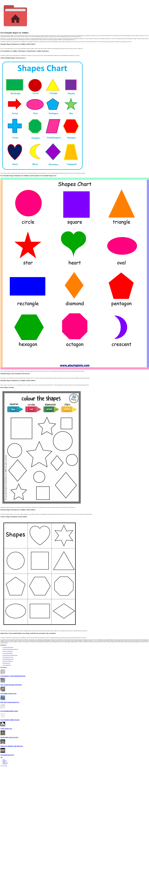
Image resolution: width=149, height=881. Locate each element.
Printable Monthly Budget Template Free (10, 649)
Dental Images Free (6, 663)
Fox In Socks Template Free (8, 647)
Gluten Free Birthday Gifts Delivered (11, 746)
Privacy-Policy (5, 762)
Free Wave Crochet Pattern (8, 651)
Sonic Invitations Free (7, 665)
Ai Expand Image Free (7, 755)
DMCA (4, 761)
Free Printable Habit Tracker (9, 711)
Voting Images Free (6, 728)
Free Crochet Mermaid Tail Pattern (11, 684)
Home (4, 759)
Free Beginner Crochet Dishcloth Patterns (12, 676)
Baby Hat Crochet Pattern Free (9, 702)
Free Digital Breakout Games (8, 659)
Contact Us (5, 760)
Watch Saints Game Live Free (9, 737)
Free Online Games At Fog (8, 693)
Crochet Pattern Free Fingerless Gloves (10, 655)
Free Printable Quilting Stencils (9, 720)
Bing (6, 765)
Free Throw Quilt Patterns (8, 661)
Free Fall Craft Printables (7, 653)
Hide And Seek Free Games (8, 657)
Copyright (5, 763)
